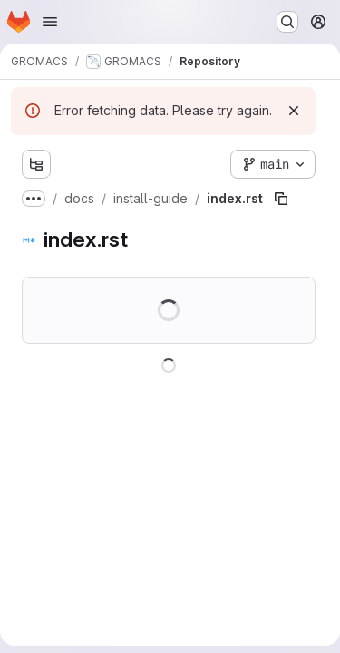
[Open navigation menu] (49, 21)
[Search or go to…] (287, 22)
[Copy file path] (281, 198)
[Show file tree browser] (36, 164)
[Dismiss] (294, 111)
